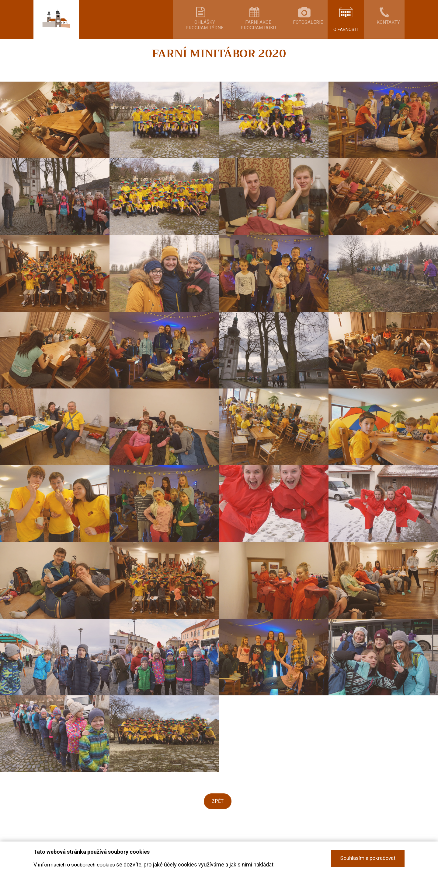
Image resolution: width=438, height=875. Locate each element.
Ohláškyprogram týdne (229, 32)
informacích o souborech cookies (78, 865)
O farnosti (349, 29)
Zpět (218, 814)
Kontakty (386, 29)
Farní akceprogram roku (272, 32)
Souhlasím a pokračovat (366, 858)
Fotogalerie (312, 29)
